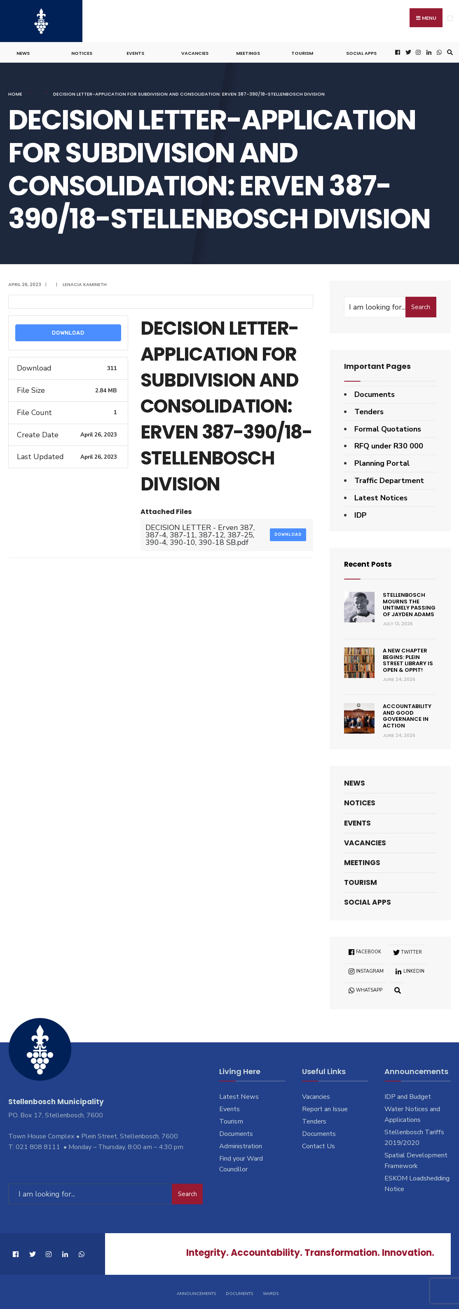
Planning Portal (382, 462)
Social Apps (361, 52)
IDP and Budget (407, 1095)
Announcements (196, 1292)
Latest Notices (380, 496)
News (23, 52)
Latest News (239, 1095)
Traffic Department (389, 479)
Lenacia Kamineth (85, 283)
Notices (81, 52)
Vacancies (194, 52)
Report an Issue (325, 1107)
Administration (240, 1144)
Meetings (248, 52)
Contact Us (318, 1144)
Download (68, 331)
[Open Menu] (450, 18)
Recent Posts (369, 563)
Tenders (369, 410)
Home (15, 92)
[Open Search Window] (449, 51)
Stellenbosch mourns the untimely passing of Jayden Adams (409, 603)
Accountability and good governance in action (407, 714)
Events (135, 52)
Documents (374, 393)
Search (420, 306)
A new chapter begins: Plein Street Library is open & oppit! (408, 659)
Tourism (302, 52)
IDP (360, 513)
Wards (271, 1292)
